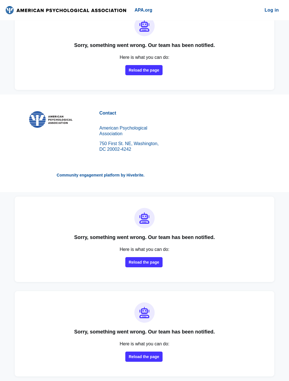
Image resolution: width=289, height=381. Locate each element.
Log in (272, 10)
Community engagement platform (88, 175)
